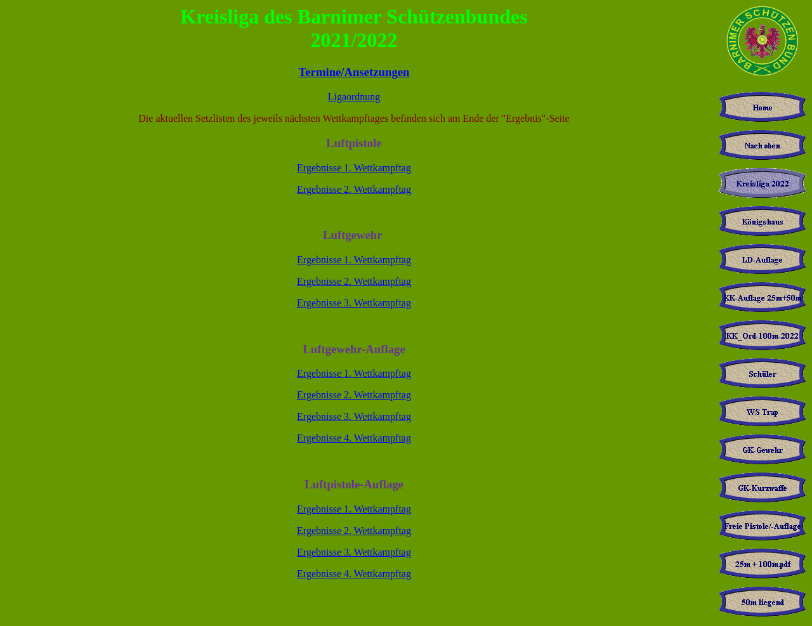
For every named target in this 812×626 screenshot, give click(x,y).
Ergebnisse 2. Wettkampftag (354, 189)
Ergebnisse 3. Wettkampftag (354, 302)
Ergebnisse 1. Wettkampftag (354, 167)
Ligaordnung (354, 96)
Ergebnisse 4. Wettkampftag (354, 438)
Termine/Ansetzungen (354, 72)
